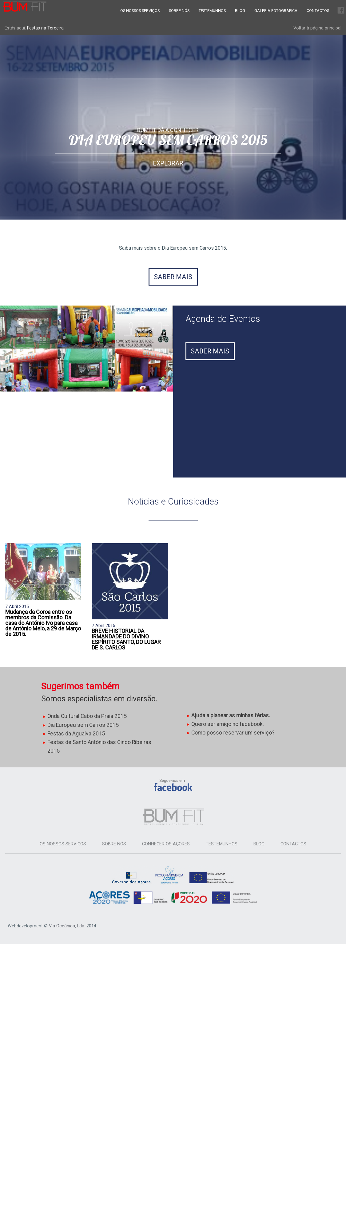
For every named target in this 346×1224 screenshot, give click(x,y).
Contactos (318, 10)
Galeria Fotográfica (275, 10)
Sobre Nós (179, 10)
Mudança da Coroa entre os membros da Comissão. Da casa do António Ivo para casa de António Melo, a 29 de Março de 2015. (43, 623)
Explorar (168, 163)
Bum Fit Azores (25, 6)
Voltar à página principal (317, 28)
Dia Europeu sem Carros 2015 (83, 725)
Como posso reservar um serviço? (233, 733)
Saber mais (173, 277)
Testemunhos (212, 10)
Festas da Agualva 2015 (76, 734)
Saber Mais (210, 351)
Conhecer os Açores (166, 844)
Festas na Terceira (45, 28)
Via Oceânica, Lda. (67, 926)
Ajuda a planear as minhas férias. (230, 715)
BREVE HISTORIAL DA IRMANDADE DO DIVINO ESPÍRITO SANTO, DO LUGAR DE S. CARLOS (126, 639)
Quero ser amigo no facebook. (227, 724)
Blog (240, 10)
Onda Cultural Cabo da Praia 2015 (87, 716)
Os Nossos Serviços (140, 10)
